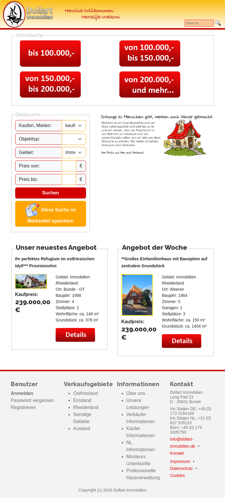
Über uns (135, 393)
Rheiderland (85, 407)
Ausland (81, 428)
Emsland (82, 400)
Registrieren (23, 407)
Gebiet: (26, 152)
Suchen (50, 192)
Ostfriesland (85, 393)
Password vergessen (32, 400)
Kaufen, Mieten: (35, 125)
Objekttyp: (29, 138)
